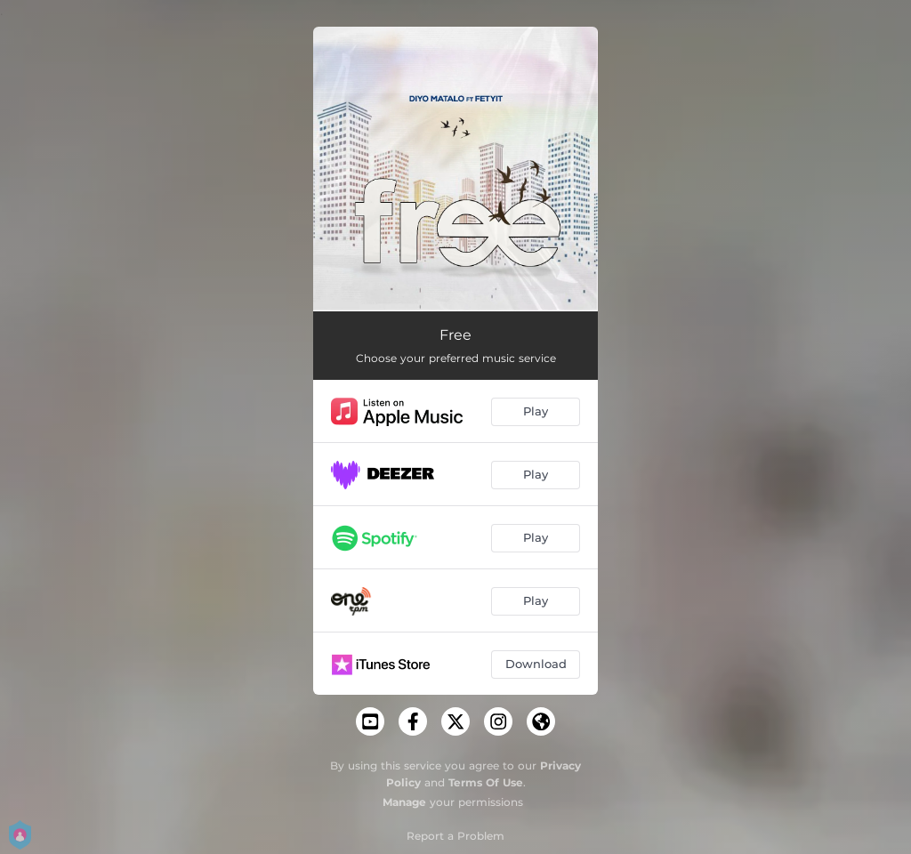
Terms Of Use (485, 782)
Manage (404, 802)
